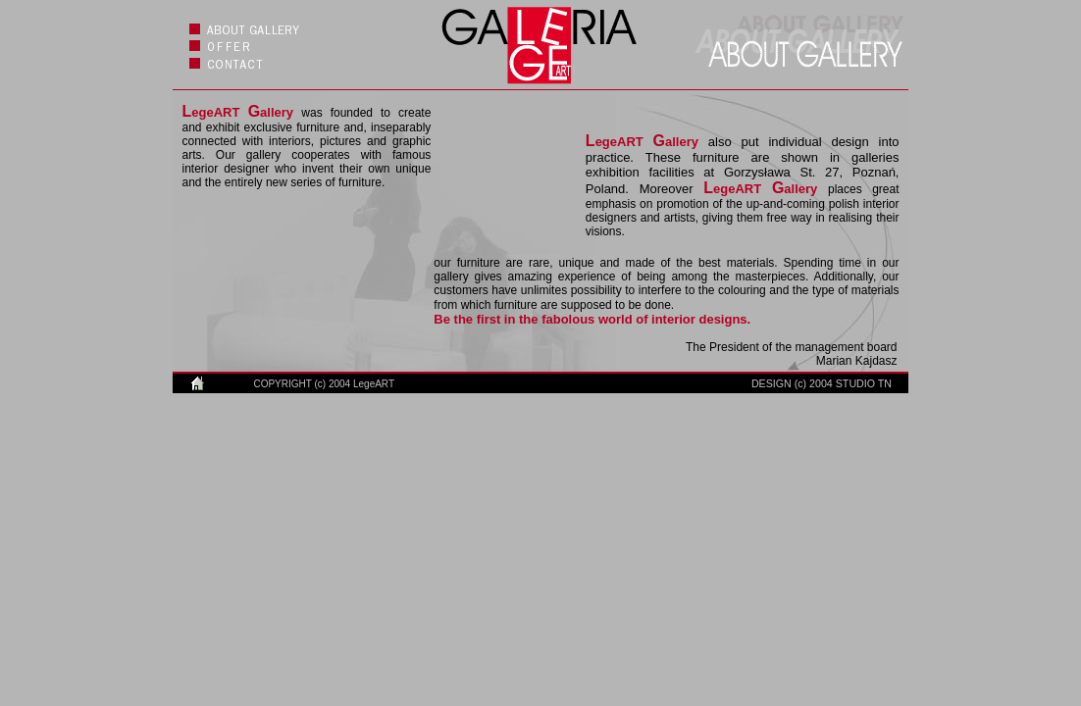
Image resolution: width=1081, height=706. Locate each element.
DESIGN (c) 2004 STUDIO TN (821, 383)
